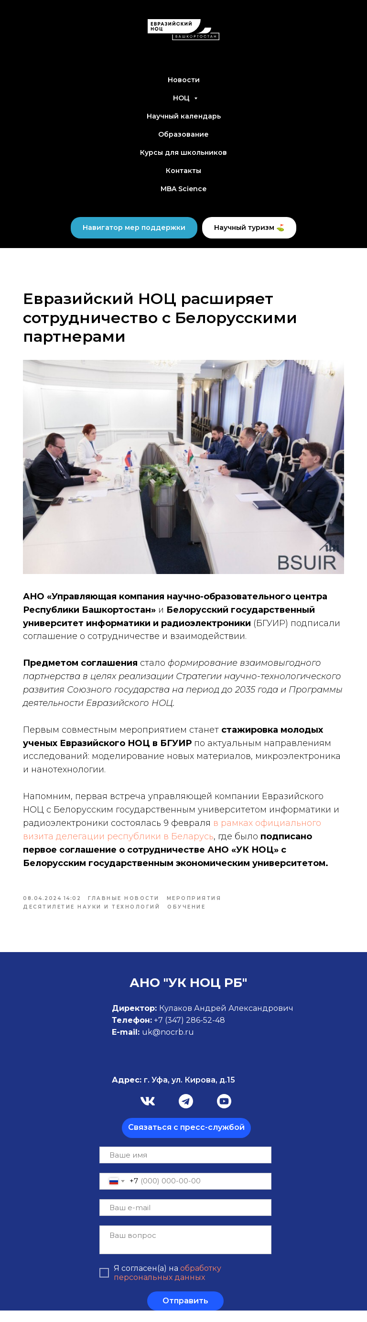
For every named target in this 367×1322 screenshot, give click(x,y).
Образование (183, 134)
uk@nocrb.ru (168, 1043)
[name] (185, 1166)
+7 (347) (170, 1031)
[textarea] (185, 1251)
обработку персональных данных (167, 1284)
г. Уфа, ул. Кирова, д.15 (173, 1091)
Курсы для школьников (183, 152)
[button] (186, 1139)
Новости (184, 80)
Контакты (183, 170)
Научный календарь (184, 116)
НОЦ (182, 98)
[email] (185, 1219)
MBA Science (183, 188)
